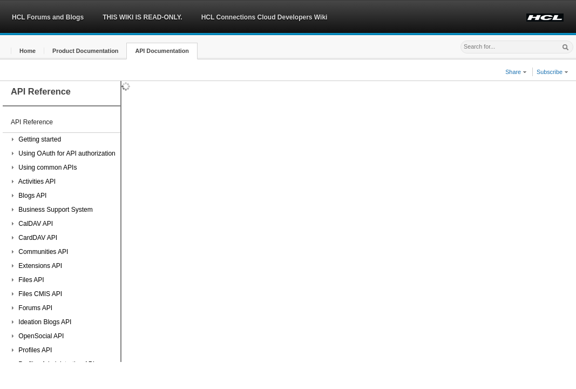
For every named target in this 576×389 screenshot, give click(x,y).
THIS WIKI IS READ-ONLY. (142, 17)
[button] (27, 51)
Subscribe (552, 72)
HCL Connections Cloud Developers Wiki (264, 17)
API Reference (32, 122)
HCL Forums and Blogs (48, 17)
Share (516, 72)
